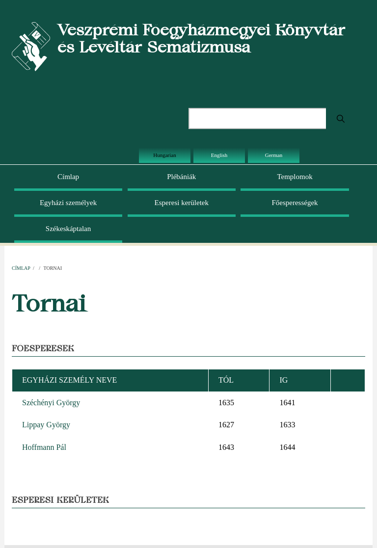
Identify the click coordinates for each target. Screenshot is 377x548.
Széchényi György (51, 402)
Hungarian (164, 155)
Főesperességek (294, 203)
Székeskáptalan (68, 229)
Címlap (68, 177)
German (273, 155)
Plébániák (181, 177)
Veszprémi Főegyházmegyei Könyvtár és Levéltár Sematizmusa (201, 38)
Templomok (294, 177)
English (219, 155)
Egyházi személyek (68, 203)
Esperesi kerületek (182, 203)
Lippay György (46, 424)
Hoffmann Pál (44, 447)
